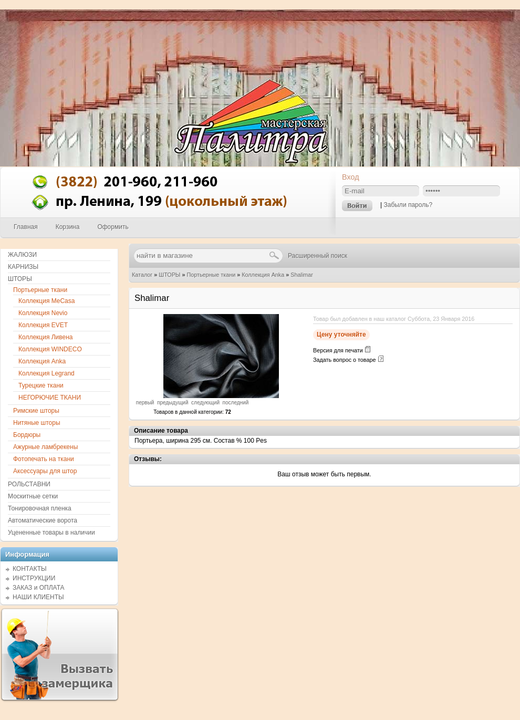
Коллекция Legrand (46, 373)
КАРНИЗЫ (23, 266)
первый (145, 402)
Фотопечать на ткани (43, 459)
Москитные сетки (33, 496)
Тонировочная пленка (39, 508)
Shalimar (301, 275)
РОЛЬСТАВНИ (29, 484)
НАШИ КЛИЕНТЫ (38, 597)
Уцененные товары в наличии (51, 532)
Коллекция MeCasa (46, 301)
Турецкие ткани (41, 385)
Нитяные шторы (36, 422)
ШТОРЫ (169, 275)
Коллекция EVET (43, 325)
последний (236, 402)
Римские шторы (36, 410)
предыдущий (173, 402)
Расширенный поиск (317, 255)
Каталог (142, 275)
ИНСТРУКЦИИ (34, 578)
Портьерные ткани (210, 275)
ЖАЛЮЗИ (22, 254)
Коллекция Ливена (45, 337)
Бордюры (26, 435)
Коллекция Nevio (42, 313)
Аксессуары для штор (45, 471)
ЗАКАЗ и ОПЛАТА (39, 587)
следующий (205, 402)
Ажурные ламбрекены (45, 447)
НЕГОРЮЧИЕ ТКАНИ (49, 397)
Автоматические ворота (42, 520)
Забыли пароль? (407, 204)
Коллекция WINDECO (50, 349)
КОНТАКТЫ (30, 568)
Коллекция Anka (263, 275)
